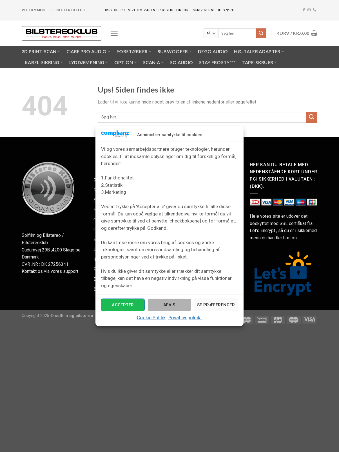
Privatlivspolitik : (185, 318)
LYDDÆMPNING (88, 62)
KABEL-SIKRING (44, 62)
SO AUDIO (181, 62)
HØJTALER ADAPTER (259, 51)
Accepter (123, 304)
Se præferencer (216, 304)
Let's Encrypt (262, 230)
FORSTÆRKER (134, 51)
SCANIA (153, 62)
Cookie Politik (151, 318)
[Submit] (261, 33)
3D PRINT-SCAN (41, 51)
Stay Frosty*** (217, 62)
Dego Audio (213, 51)
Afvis (169, 304)
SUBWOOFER (175, 51)
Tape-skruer (259, 62)
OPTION (125, 62)
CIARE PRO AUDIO (88, 51)
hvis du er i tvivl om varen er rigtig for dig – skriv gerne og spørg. (169, 10)
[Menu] (114, 33)
